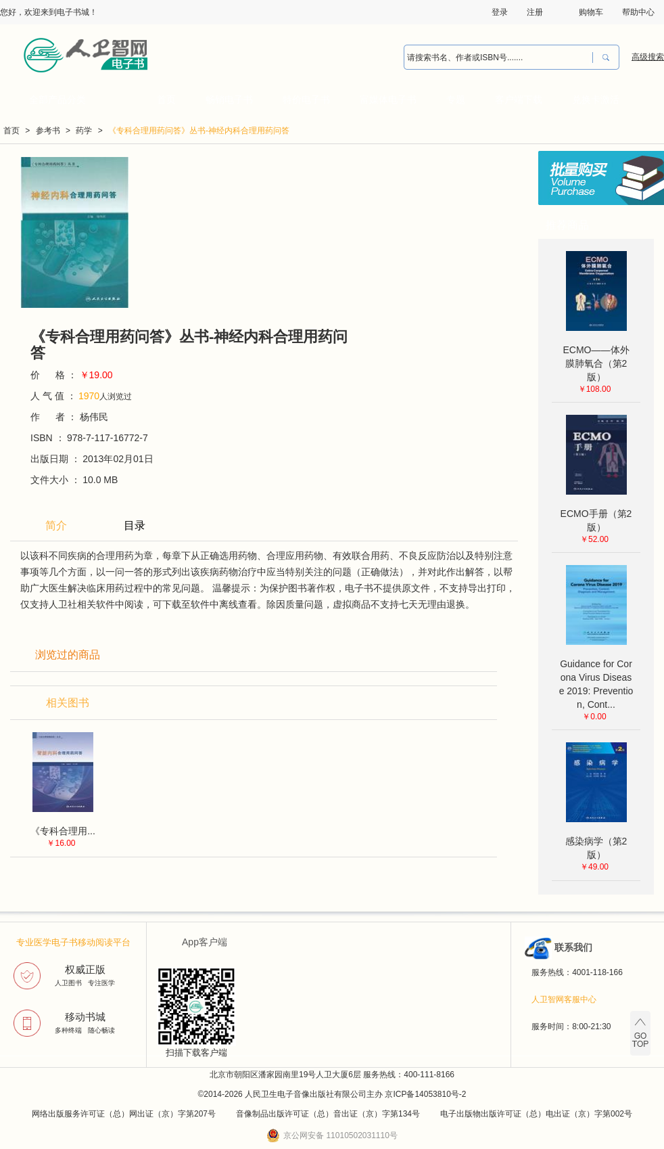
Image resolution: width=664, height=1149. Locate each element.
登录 (500, 12)
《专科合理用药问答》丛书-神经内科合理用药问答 (198, 130)
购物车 (591, 12)
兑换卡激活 (595, 99)
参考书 (48, 130)
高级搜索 (648, 57)
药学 (84, 130)
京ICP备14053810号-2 (425, 1094)
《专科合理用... (62, 831)
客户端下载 (518, 99)
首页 (166, 99)
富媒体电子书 (388, 99)
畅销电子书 (229, 99)
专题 (455, 99)
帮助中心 (638, 12)
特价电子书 (306, 99)
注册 (535, 12)
